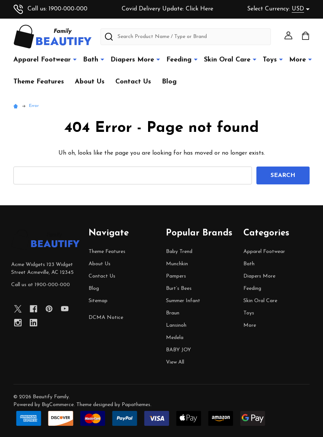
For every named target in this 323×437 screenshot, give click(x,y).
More (297, 59)
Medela (174, 338)
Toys (270, 59)
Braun (172, 313)
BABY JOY (178, 350)
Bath (90, 59)
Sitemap (98, 301)
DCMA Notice (106, 317)
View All (175, 362)
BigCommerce (58, 405)
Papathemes (136, 405)
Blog (169, 81)
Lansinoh (176, 325)
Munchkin (177, 264)
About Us (90, 81)
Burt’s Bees (179, 288)
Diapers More (132, 59)
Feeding (179, 59)
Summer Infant (183, 301)
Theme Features (38, 81)
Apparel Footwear (42, 59)
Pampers (176, 276)
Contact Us (133, 81)
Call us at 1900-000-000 (40, 285)
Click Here (199, 9)
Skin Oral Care (227, 59)
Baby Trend (179, 251)
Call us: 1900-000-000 (50, 9)
